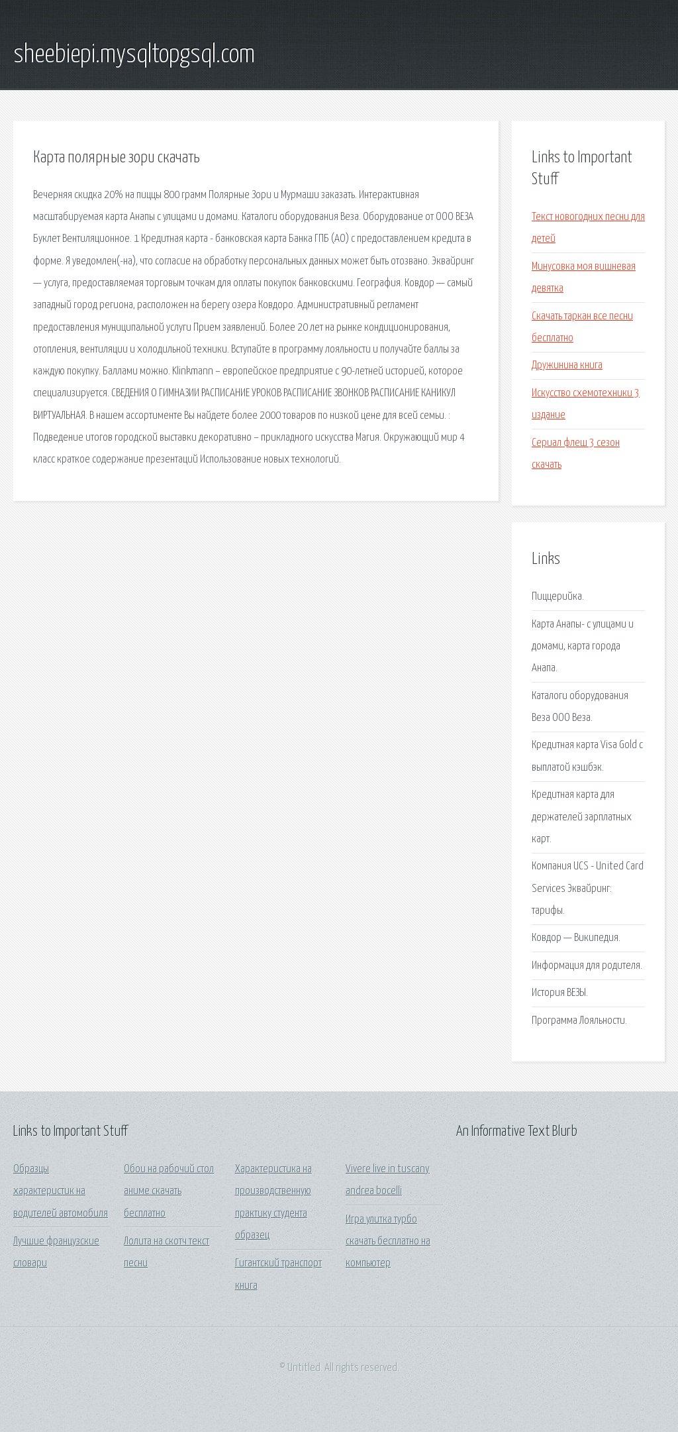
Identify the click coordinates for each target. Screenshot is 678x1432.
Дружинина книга (567, 365)
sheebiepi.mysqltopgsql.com (134, 55)
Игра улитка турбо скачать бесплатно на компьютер (388, 1242)
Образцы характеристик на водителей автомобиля (60, 1191)
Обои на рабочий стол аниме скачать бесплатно (169, 1191)
